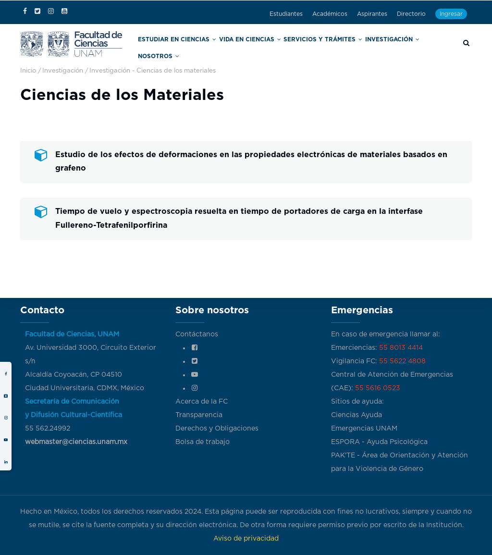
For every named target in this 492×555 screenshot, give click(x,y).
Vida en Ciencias (253, 47)
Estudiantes (286, 14)
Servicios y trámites (317, 47)
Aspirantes (372, 14)
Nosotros (424, 47)
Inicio (28, 69)
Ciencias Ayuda (356, 415)
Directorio (411, 14)
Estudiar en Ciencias (190, 47)
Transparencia (198, 415)
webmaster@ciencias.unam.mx (76, 442)
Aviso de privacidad (246, 538)
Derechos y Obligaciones (216, 428)
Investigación (378, 47)
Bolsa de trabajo (202, 442)
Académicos (329, 14)
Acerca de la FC (201, 401)
